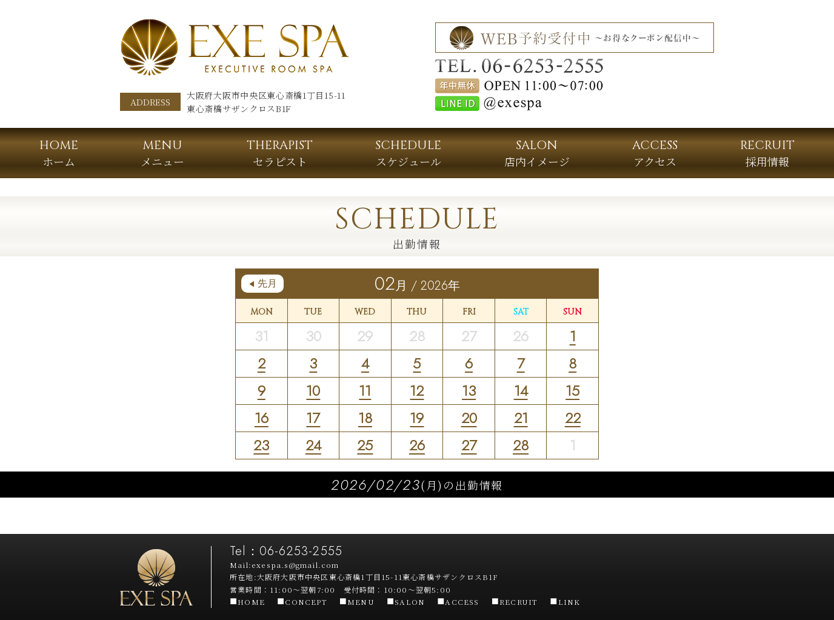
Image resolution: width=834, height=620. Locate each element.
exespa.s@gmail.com (295, 564)
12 (417, 390)
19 (417, 417)
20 (469, 417)
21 (521, 417)
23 (261, 445)
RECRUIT (515, 601)
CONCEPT (302, 601)
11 (365, 390)
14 (521, 390)
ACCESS (458, 601)
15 (572, 390)
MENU (357, 601)
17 (313, 417)
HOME (247, 601)
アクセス (655, 153)
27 (469, 445)
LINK (565, 601)
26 (417, 445)
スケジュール (408, 153)
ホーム (58, 153)
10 (313, 390)
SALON (406, 601)
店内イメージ (537, 153)
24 (313, 445)
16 (262, 417)
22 (573, 417)
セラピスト (280, 153)
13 (469, 390)
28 (521, 445)
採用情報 (767, 153)
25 (365, 445)
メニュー (162, 153)
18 (365, 417)
